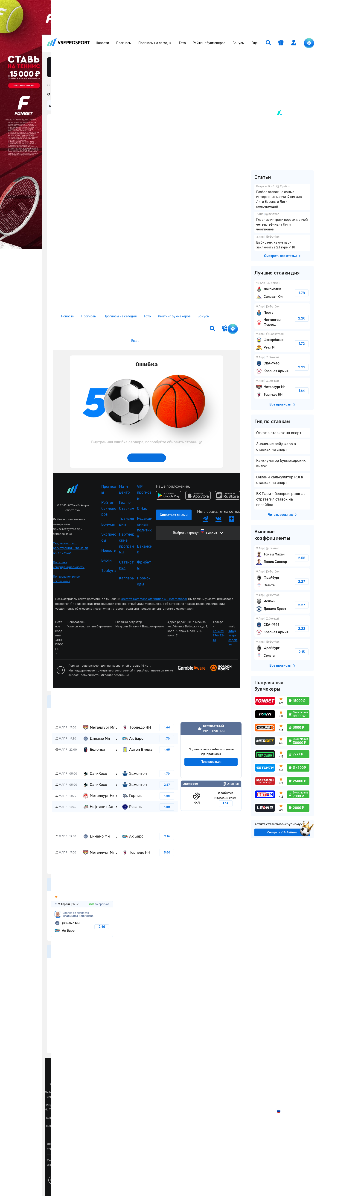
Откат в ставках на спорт (278, 433)
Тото (182, 43)
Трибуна (108, 570)
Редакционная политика (144, 527)
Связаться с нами (174, 515)
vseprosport (68, 42)
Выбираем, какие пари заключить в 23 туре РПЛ (282, 243)
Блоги (106, 560)
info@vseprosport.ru (232, 637)
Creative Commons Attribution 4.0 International (154, 599)
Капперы (126, 578)
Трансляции (126, 521)
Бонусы (239, 43)
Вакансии (144, 549)
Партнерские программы (126, 543)
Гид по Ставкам (126, 505)
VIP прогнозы (144, 492)
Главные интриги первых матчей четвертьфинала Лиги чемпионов (282, 222)
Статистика (126, 565)
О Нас (142, 508)
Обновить (146, 458)
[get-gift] (281, 43)
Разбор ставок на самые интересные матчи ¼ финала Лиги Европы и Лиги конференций (282, 197)
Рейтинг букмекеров (209, 43)
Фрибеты (144, 565)
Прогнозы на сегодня (155, 43)
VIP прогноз (211, 750)
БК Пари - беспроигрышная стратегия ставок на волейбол (281, 499)
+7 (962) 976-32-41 (218, 635)
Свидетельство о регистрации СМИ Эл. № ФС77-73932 (70, 548)
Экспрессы (108, 537)
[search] (268, 43)
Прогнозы (123, 43)
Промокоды (144, 581)
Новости (102, 43)
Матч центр (124, 489)
